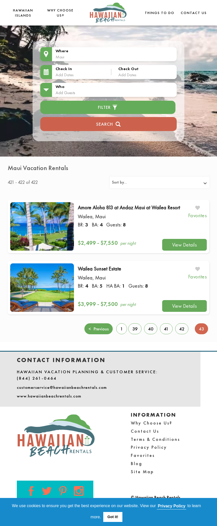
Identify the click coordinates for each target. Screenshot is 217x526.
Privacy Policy (149, 447)
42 (181, 329)
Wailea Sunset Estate (99, 268)
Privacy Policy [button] (172, 506)
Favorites (143, 455)
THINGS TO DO (159, 12)
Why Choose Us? (151, 423)
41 (166, 329)
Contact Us (194, 12)
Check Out (128, 68)
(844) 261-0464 (37, 378)
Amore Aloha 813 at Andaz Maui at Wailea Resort (129, 207)
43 (203, 328)
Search (108, 123)
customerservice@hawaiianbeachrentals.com (62, 387)
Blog (136, 463)
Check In (64, 68)
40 (150, 329)
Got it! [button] (112, 517)
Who (60, 86)
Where (62, 51)
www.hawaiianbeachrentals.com (49, 396)
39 (134, 329)
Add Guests (65, 92)
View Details (184, 244)
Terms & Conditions (155, 439)
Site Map (142, 471)
